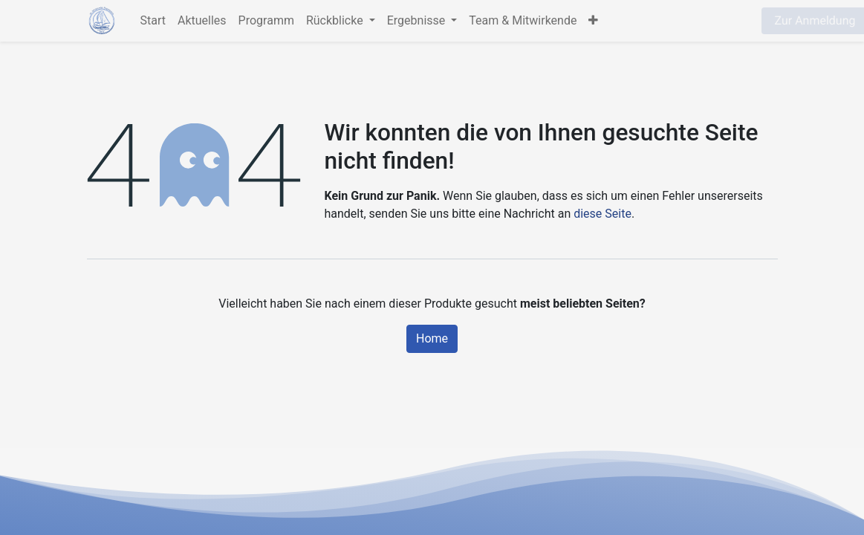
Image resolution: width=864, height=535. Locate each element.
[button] (593, 21)
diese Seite (602, 214)
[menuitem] (153, 21)
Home (432, 338)
